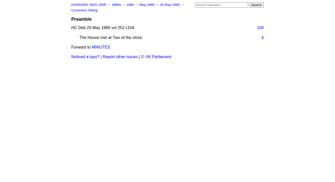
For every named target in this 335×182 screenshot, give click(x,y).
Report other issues (120, 57)
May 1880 (147, 5)
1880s (117, 5)
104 (260, 28)
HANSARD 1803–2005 (88, 5)
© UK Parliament (156, 57)
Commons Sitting (84, 10)
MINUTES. (101, 47)
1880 (130, 5)
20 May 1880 (170, 5)
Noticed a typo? (85, 57)
